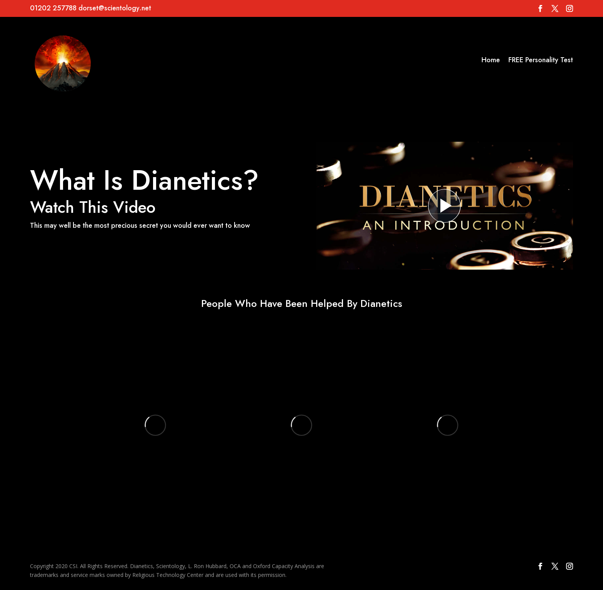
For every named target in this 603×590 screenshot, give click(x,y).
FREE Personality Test (540, 60)
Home (490, 60)
